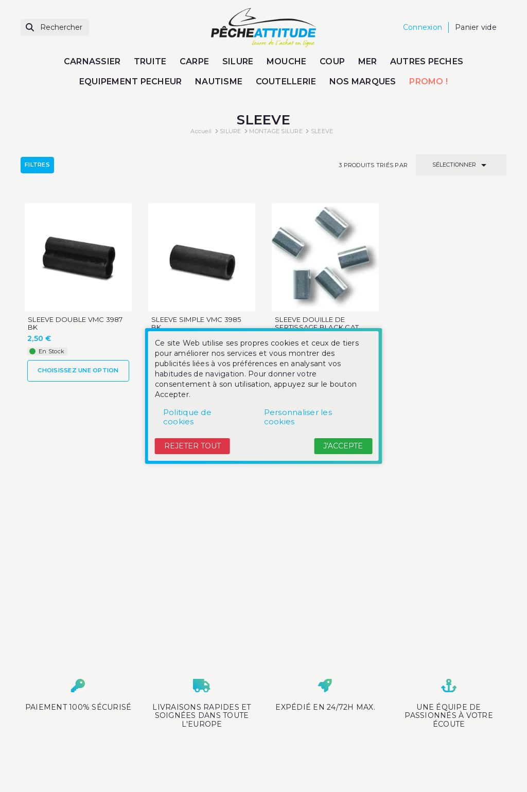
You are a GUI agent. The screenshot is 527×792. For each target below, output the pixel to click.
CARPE (194, 61)
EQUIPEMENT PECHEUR (130, 81)
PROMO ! (428, 81)
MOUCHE (287, 61)
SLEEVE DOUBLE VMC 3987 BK (75, 323)
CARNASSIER (92, 61)
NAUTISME (218, 81)
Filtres (37, 164)
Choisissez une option (78, 370)
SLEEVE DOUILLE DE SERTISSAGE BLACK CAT (317, 323)
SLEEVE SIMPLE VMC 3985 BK (196, 323)
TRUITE (150, 61)
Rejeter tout (192, 446)
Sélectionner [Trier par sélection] (461, 165)
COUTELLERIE (286, 81)
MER (367, 61)
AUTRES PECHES (426, 61)
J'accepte (343, 446)
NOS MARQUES (362, 81)
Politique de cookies (187, 416)
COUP (332, 61)
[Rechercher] (55, 27)
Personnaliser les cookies (298, 416)
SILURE (238, 61)
